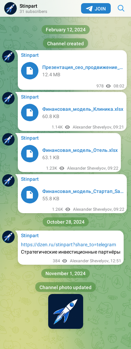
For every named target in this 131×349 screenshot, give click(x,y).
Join (96, 8)
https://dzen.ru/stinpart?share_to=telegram (68, 244)
